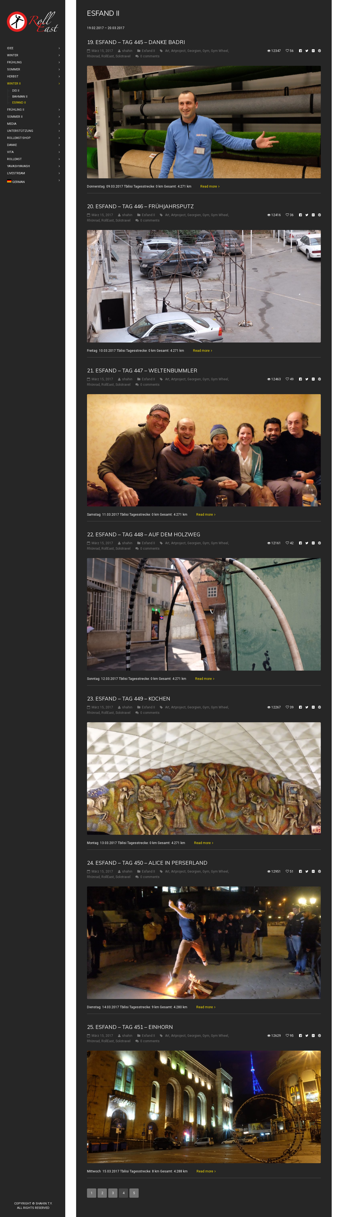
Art (167, 51)
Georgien (194, 51)
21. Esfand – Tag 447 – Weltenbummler (142, 370)
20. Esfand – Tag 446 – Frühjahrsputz (140, 206)
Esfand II (148, 51)
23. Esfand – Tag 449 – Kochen (128, 698)
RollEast (107, 56)
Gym (206, 51)
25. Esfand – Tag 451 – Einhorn (130, 1027)
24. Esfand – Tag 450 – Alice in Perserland (147, 863)
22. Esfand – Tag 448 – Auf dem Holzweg (143, 534)
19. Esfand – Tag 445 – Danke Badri (136, 42)
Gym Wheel (219, 51)
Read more (208, 186)
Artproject (178, 51)
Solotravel (123, 56)
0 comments (150, 56)
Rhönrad (93, 56)
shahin (127, 51)
